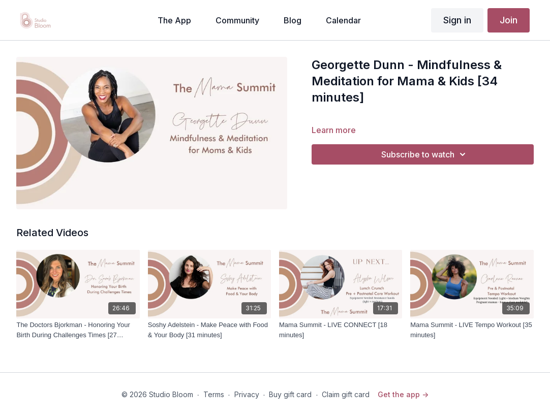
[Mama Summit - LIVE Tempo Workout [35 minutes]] (471, 330)
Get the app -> (403, 394)
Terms (213, 394)
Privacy (246, 394)
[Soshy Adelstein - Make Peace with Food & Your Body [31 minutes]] (209, 330)
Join (508, 20)
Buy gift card (290, 394)
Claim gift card (346, 394)
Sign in (457, 20)
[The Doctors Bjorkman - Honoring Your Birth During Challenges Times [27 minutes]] (77, 330)
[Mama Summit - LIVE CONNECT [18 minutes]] (340, 330)
